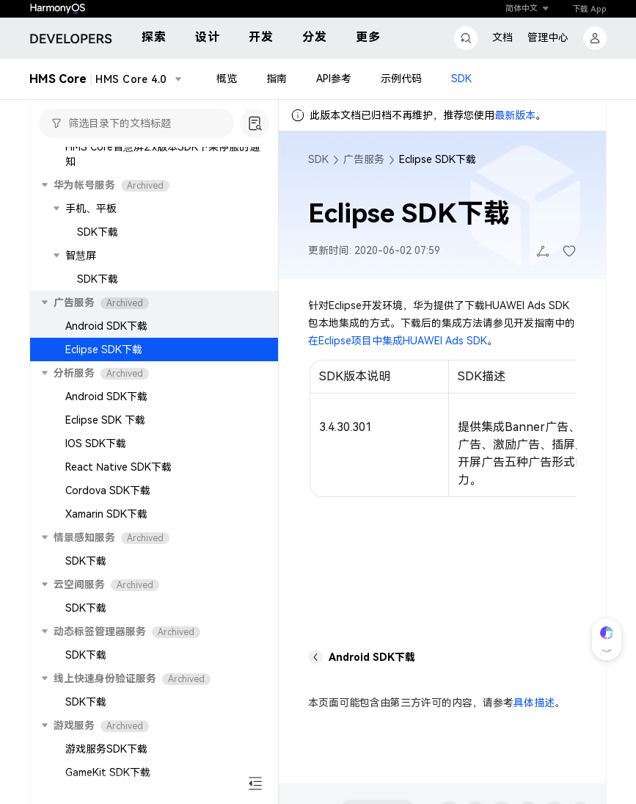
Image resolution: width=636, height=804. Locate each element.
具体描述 (534, 703)
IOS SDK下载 (95, 443)
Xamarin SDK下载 (106, 514)
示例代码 (401, 79)
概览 (226, 79)
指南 (276, 79)
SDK (461, 79)
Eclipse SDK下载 (103, 349)
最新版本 (515, 115)
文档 (502, 37)
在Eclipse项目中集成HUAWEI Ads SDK (397, 341)
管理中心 (548, 37)
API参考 (333, 79)
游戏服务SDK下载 (106, 749)
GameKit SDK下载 (107, 772)
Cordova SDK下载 (107, 490)
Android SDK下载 (106, 326)
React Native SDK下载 (118, 467)
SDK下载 (97, 232)
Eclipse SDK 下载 (105, 420)
